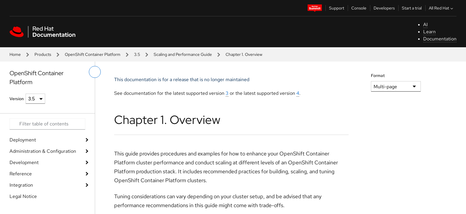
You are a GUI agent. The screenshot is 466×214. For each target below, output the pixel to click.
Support (336, 8)
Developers (384, 8)
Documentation (439, 39)
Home (15, 54)
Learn (429, 32)
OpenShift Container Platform (92, 54)
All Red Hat (441, 8)
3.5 (137, 54)
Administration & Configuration (43, 151)
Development (24, 162)
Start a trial (412, 8)
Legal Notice (23, 196)
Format (378, 75)
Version (17, 98)
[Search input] (47, 124)
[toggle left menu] (95, 72)
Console (358, 8)
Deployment (23, 140)
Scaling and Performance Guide (183, 54)
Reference (21, 174)
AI (425, 24)
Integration (21, 185)
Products (42, 54)
